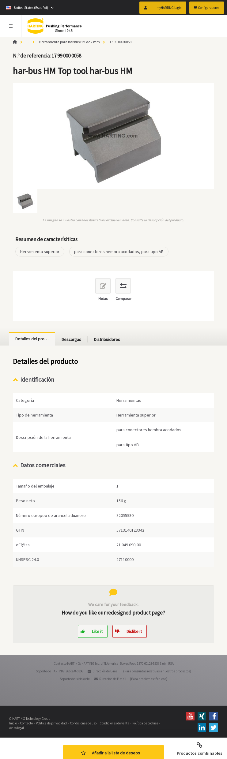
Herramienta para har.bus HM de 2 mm (69, 41)
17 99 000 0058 (120, 41)
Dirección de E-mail (106, 671)
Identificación (37, 379)
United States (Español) (27, 8)
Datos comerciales (42, 465)
